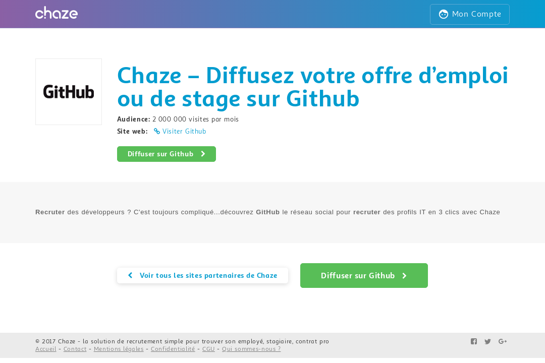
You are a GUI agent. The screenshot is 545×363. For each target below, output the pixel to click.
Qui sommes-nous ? (251, 349)
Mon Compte (470, 14)
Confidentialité (173, 349)
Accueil (46, 349)
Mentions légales (119, 349)
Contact (75, 349)
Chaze (67, 341)
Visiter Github (180, 132)
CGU (208, 349)
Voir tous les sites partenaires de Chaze (203, 275)
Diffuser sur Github (167, 153)
